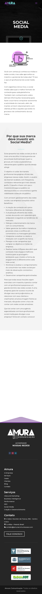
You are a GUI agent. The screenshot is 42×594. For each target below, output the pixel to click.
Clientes (7, 481)
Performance (9, 501)
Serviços (7, 476)
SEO (5, 504)
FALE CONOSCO (14, 534)
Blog (6, 484)
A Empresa (8, 473)
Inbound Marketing (11, 496)
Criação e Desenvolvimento (14, 510)
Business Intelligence (12, 499)
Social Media (9, 507)
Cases (6, 478)
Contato (7, 487)
